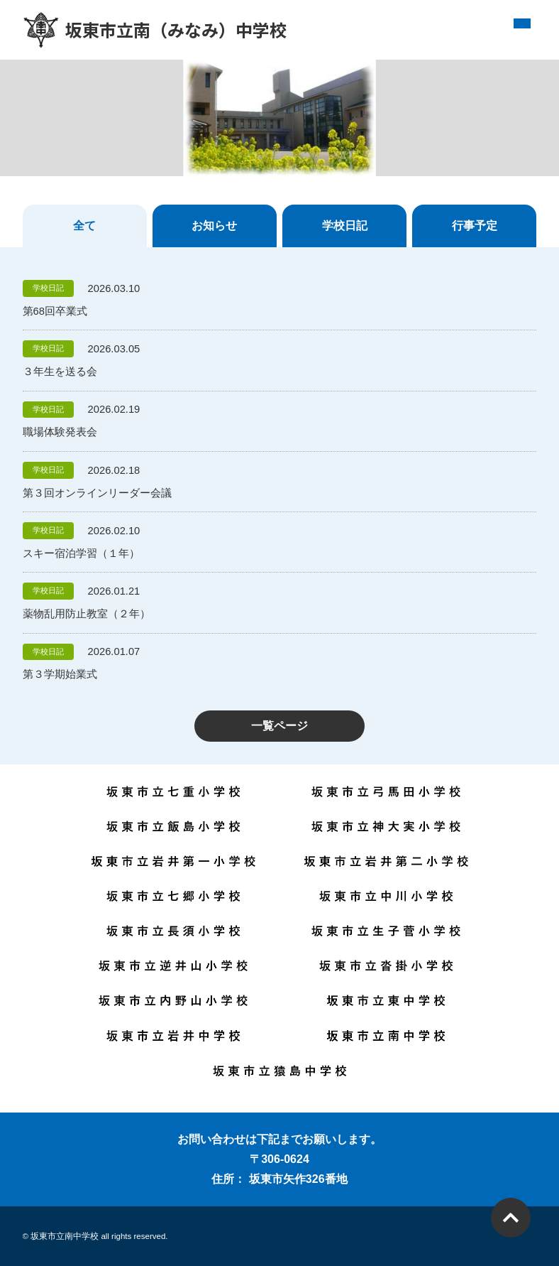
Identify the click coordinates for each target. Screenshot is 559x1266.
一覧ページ (279, 726)
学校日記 (344, 226)
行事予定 (474, 226)
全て (84, 226)
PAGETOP (511, 1218)
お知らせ (214, 226)
